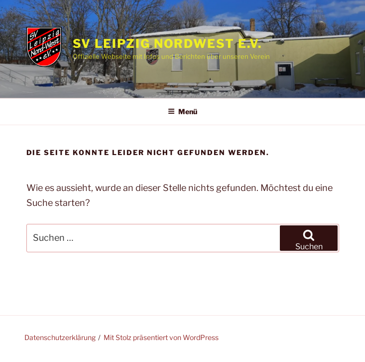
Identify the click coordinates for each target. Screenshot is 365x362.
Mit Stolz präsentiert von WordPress (161, 337)
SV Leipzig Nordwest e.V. (167, 43)
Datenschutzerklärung (60, 337)
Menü (182, 111)
